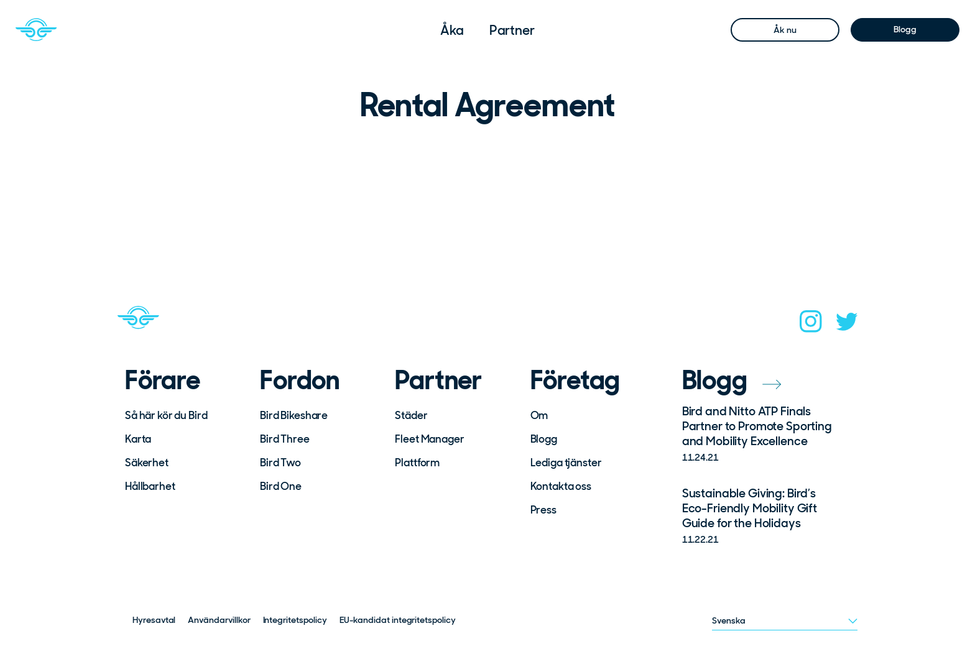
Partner (512, 30)
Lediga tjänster (566, 462)
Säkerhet (147, 462)
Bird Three (285, 439)
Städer (411, 415)
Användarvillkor (219, 619)
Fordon (300, 380)
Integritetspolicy (295, 619)
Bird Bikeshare (294, 415)
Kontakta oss (560, 486)
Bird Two (280, 462)
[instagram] (811, 325)
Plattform (417, 462)
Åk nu (785, 29)
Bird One (281, 486)
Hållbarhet (150, 486)
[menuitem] (452, 30)
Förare (162, 380)
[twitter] (847, 325)
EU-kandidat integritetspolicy (398, 619)
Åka (452, 30)
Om (539, 415)
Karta (138, 439)
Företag (575, 380)
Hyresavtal (153, 619)
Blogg (905, 29)
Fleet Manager (429, 439)
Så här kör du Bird (166, 415)
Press (543, 510)
